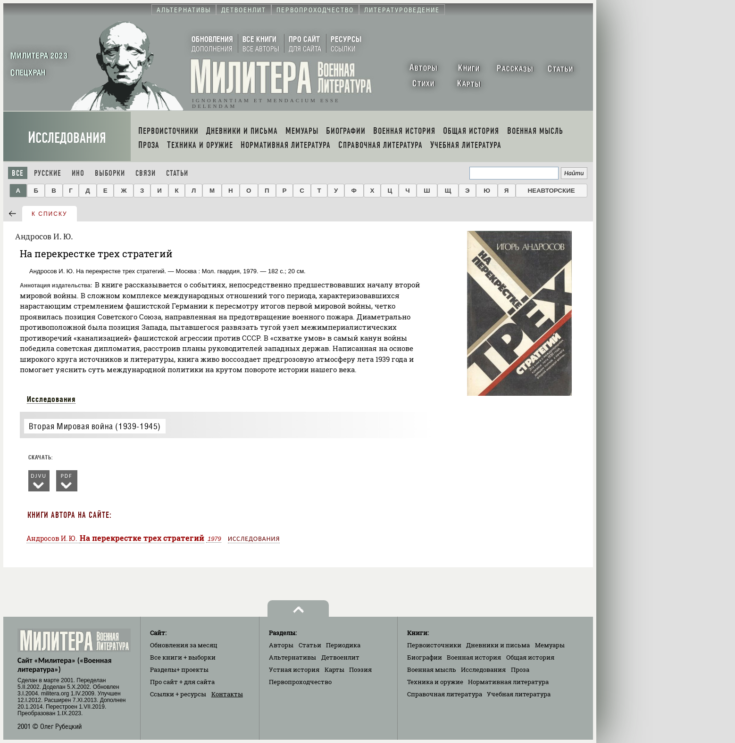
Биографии (424, 657)
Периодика (343, 645)
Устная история (294, 669)
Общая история (530, 657)
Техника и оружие (435, 682)
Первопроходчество (300, 682)
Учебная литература (519, 694)
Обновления (183, 645)
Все (18, 173)
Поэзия (360, 669)
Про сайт (182, 682)
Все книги (183, 657)
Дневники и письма (498, 645)
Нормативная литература (508, 682)
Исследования (67, 138)
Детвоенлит (340, 657)
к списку (49, 214)
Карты (334, 669)
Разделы (179, 669)
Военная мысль (431, 669)
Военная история (474, 657)
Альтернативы (292, 657)
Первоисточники (434, 645)
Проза (520, 669)
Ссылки (178, 694)
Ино (78, 173)
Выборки (110, 173)
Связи (145, 173)
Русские (47, 173)
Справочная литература (444, 694)
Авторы (281, 645)
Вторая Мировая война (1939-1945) (95, 426)
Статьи (177, 173)
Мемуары (550, 645)
